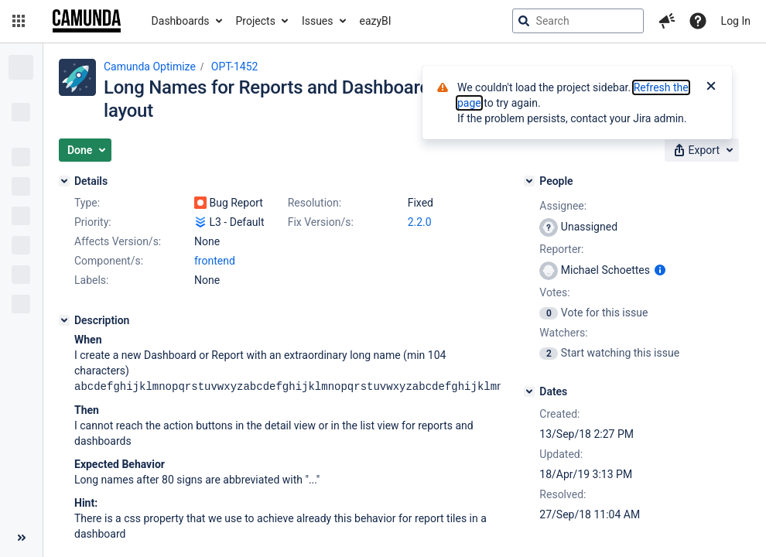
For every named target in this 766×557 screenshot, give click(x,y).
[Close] (711, 87)
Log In (736, 21)
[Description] (64, 320)
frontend (214, 261)
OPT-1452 (234, 66)
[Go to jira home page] (86, 20)
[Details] (64, 181)
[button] (18, 20)
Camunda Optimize (150, 66)
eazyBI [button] (376, 21)
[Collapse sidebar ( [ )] (21, 537)
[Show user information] (660, 270)
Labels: (91, 280)
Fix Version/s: (321, 222)
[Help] (698, 21)
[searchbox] (578, 21)
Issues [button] (317, 21)
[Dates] (529, 391)
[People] (529, 181)
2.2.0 (420, 222)
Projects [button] (255, 21)
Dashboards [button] (181, 21)
